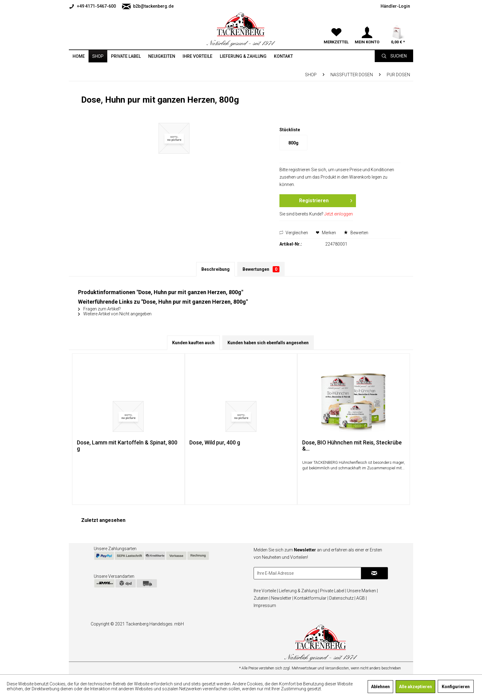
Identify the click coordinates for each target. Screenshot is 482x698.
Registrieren (325, 199)
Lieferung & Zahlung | (299, 590)
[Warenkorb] (397, 24)
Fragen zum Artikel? (99, 308)
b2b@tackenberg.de (148, 6)
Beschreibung (215, 269)
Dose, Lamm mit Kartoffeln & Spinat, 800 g (127, 446)
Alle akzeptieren (415, 686)
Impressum (265, 605)
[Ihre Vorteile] (197, 56)
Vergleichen (293, 232)
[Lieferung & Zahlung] (243, 56)
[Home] (79, 56)
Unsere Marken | (362, 590)
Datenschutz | (342, 598)
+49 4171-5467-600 (92, 6)
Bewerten (356, 232)
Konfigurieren (456, 686)
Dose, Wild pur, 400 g (214, 443)
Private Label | (333, 590)
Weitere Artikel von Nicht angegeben (115, 313)
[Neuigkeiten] (161, 56)
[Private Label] (125, 56)
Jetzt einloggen (338, 213)
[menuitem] (94, 6)
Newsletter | (282, 598)
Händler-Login (395, 6)
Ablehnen (380, 686)
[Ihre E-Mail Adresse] (307, 573)
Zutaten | (262, 598)
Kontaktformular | (311, 598)
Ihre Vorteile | (266, 590)
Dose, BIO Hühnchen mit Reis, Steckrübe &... (352, 446)
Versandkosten (337, 668)
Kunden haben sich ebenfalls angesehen (268, 342)
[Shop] (98, 56)
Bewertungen (261, 269)
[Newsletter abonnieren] (374, 573)
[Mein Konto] (367, 24)
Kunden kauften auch (193, 342)
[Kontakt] (283, 56)
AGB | (361, 598)
